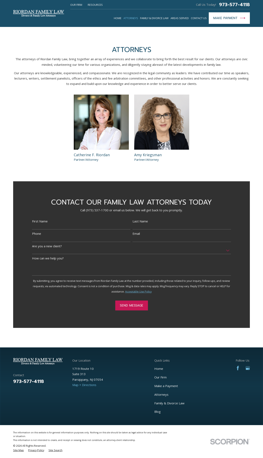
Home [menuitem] (117, 18)
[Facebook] (238, 368)
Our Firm (76, 5)
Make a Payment (166, 386)
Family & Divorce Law (169, 403)
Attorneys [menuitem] (130, 18)
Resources (95, 5)
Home (158, 369)
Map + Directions (84, 385)
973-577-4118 (234, 4)
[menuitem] (18, 450)
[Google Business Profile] (248, 368)
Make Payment (229, 18)
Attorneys (161, 394)
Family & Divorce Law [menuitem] (154, 18)
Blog (157, 411)
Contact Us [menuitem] (199, 18)
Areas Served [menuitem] (180, 18)
